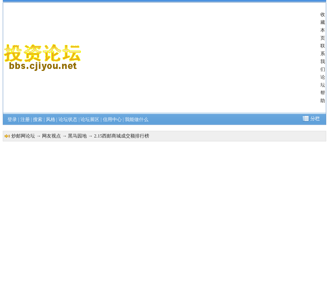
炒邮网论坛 (23, 136)
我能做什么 (136, 119)
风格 (50, 119)
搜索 (37, 119)
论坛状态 (67, 119)
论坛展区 (89, 119)
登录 (12, 119)
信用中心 (112, 119)
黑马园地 (77, 136)
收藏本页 (322, 26)
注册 (25, 119)
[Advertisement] (201, 57)
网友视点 (51, 136)
